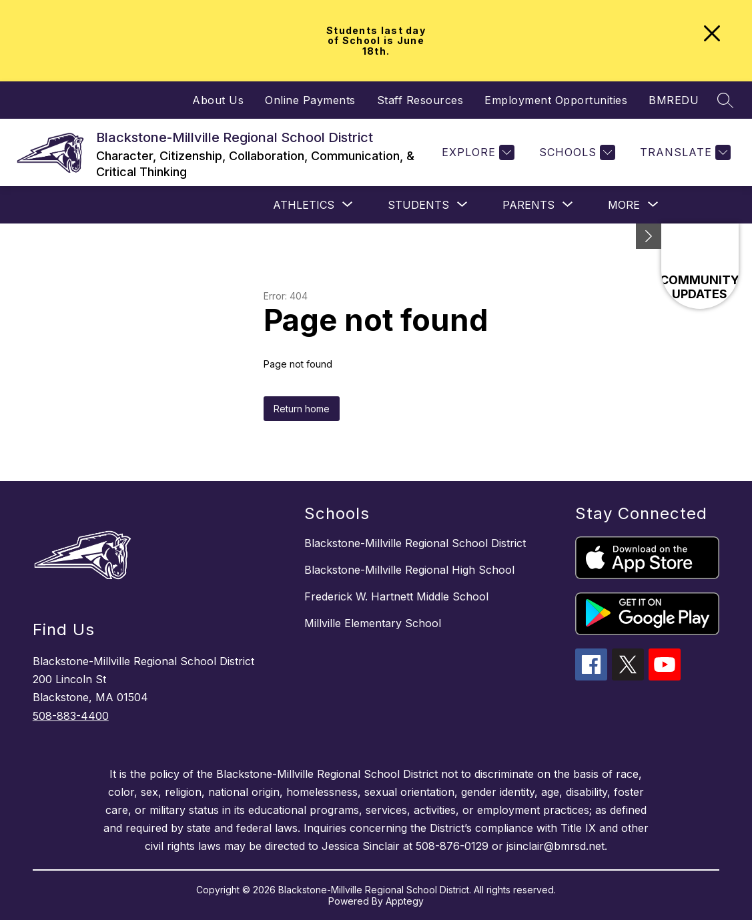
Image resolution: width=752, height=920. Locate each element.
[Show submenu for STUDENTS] (418, 205)
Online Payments (310, 100)
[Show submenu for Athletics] (303, 205)
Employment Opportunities (555, 100)
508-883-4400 (71, 716)
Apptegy (405, 901)
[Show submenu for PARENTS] (528, 205)
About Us (218, 100)
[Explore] (476, 152)
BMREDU (674, 100)
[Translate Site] (684, 152)
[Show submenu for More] (624, 205)
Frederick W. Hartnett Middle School (396, 596)
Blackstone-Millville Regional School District (415, 543)
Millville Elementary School (372, 623)
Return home (302, 408)
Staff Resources (420, 100)
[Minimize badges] (648, 236)
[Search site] (725, 100)
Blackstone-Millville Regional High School (409, 569)
